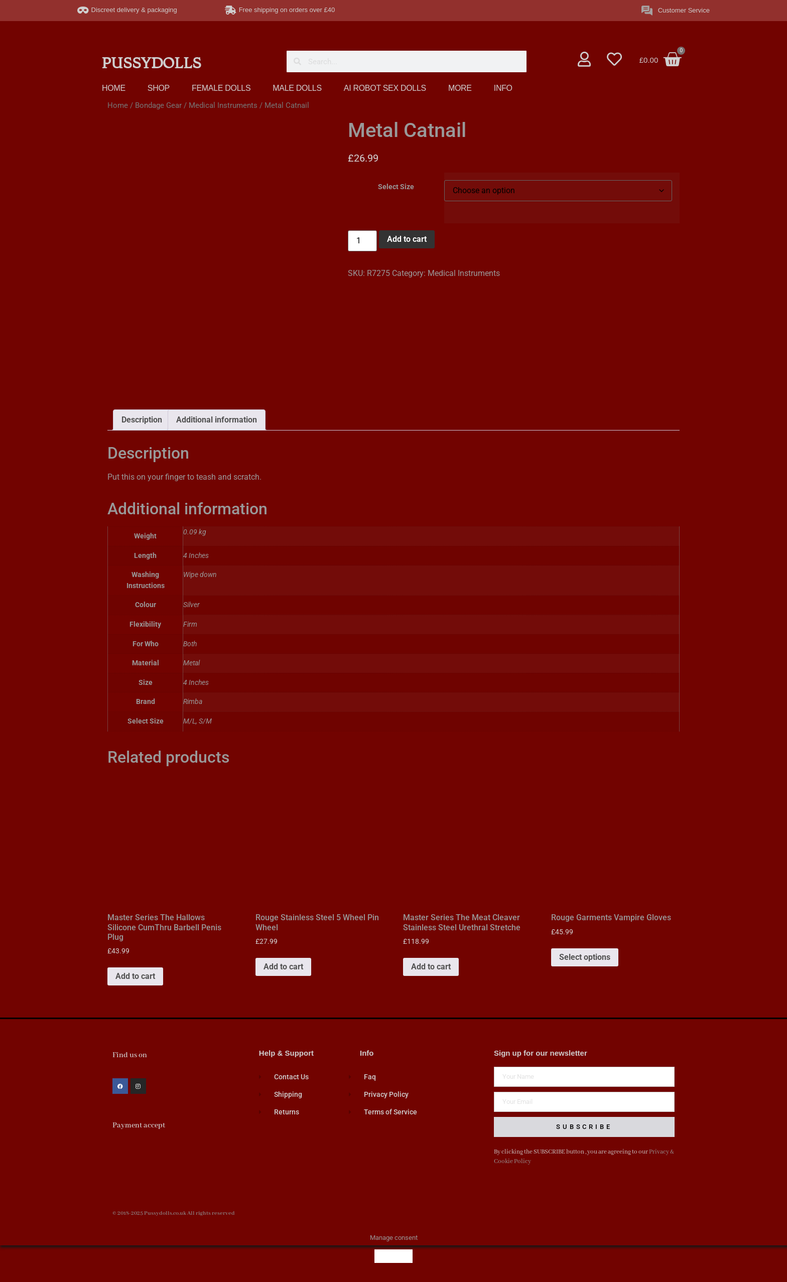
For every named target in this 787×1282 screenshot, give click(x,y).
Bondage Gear (158, 105)
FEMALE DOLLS (221, 88)
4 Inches (196, 682)
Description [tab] (141, 419)
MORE (460, 88)
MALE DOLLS (297, 88)
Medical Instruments (223, 105)
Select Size (396, 187)
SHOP (159, 88)
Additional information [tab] (216, 419)
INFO (503, 88)
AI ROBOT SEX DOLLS (385, 88)
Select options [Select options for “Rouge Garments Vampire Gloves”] (584, 957)
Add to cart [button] (135, 976)
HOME (113, 88)
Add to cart (407, 239)
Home (117, 105)
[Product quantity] (362, 240)
